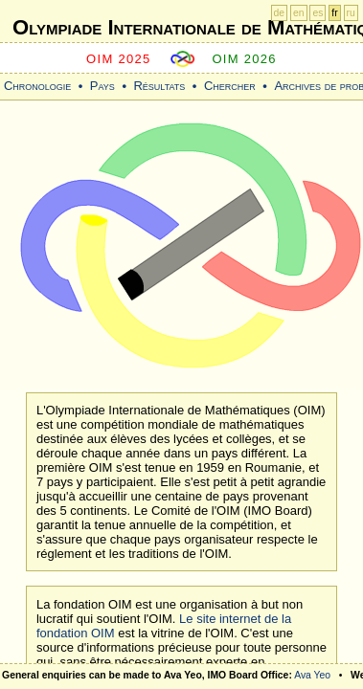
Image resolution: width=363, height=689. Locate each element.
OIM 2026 (244, 59)
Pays (102, 85)
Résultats (159, 85)
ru (351, 13)
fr (334, 13)
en (299, 13)
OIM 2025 (118, 59)
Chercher (230, 85)
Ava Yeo (312, 675)
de (279, 13)
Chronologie (37, 85)
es (317, 13)
